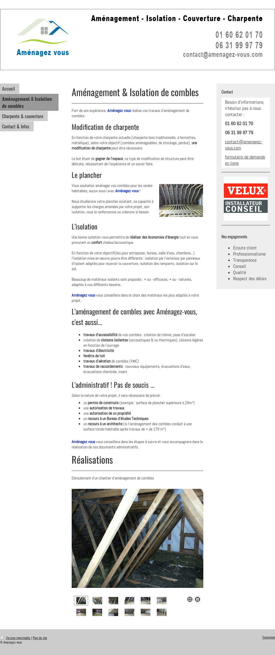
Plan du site (40, 637)
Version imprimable (15, 637)
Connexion (268, 637)
